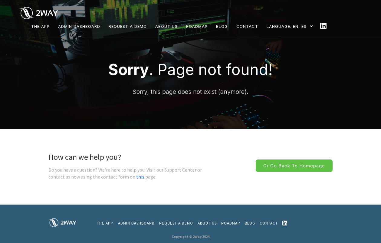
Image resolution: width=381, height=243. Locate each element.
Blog (250, 223)
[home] (40, 12)
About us (207, 223)
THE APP (40, 26)
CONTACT (247, 26)
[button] (291, 26)
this (140, 177)
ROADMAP (197, 26)
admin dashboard (136, 223)
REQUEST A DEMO (128, 26)
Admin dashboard (79, 26)
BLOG (222, 26)
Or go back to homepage (294, 166)
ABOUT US (166, 26)
